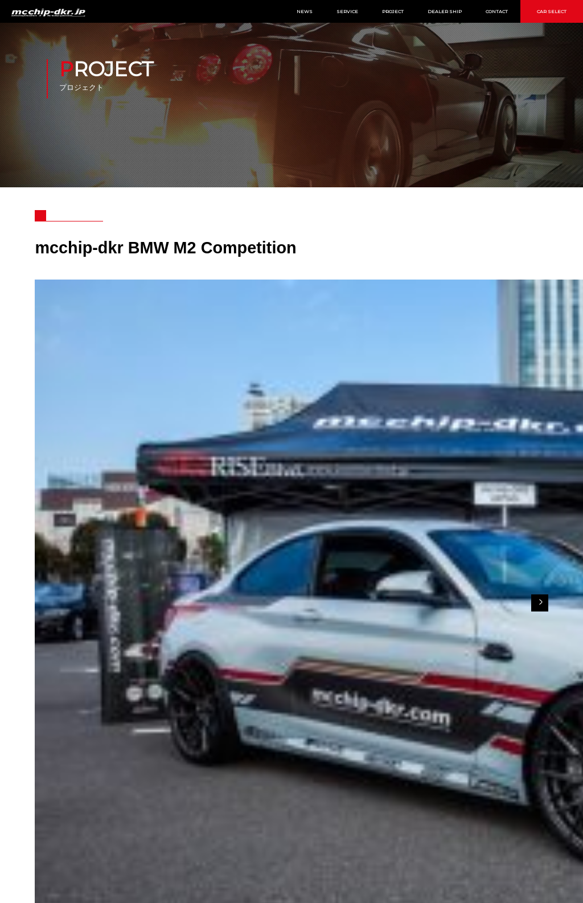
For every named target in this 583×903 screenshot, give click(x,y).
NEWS (305, 11)
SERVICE (347, 11)
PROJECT (393, 11)
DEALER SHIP (445, 11)
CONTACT (497, 11)
